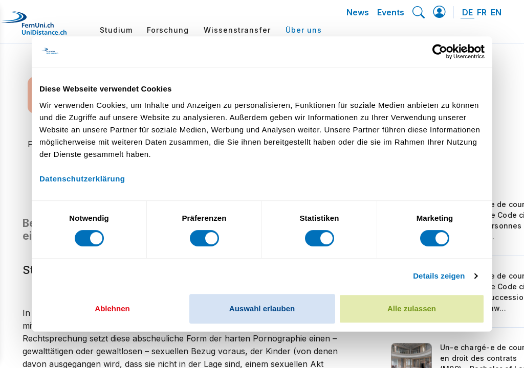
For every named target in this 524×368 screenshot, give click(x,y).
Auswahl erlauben (262, 308)
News (357, 12)
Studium (116, 30)
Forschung (168, 30)
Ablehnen (112, 308)
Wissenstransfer (237, 30)
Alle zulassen (411, 308)
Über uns (304, 30)
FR (482, 12)
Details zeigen (439, 275)
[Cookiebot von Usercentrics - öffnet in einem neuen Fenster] (440, 51)
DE (467, 12)
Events (390, 12)
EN (496, 12)
